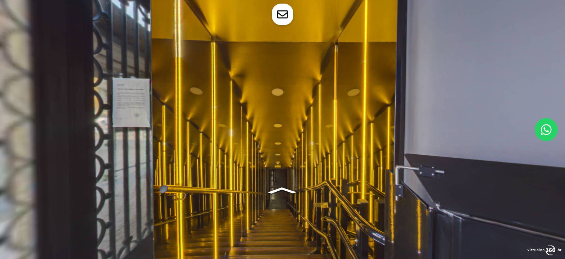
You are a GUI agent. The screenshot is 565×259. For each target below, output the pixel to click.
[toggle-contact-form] (282, 14)
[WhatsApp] (546, 129)
